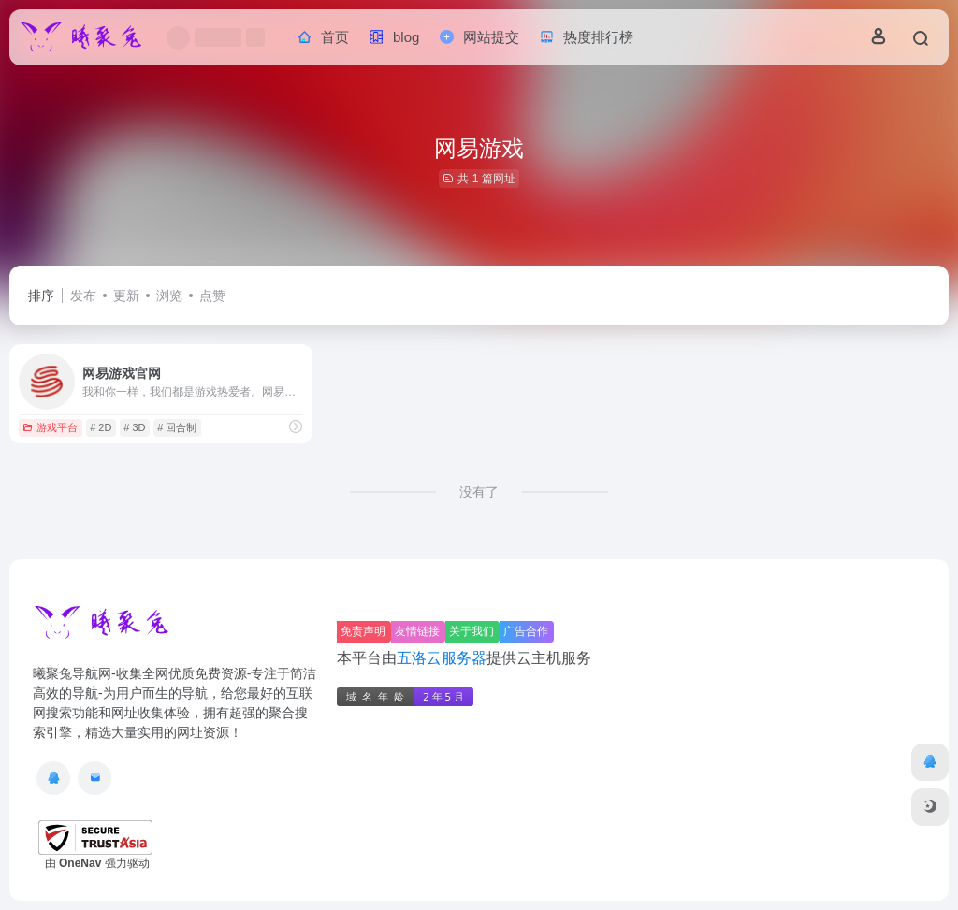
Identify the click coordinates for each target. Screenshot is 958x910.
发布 (83, 295)
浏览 (169, 295)
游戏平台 (50, 427)
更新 (126, 295)
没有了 (479, 491)
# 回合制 (176, 427)
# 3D (134, 427)
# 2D (100, 427)
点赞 (212, 295)
